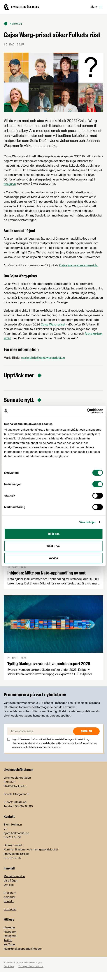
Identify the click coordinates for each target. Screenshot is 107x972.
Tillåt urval (54, 546)
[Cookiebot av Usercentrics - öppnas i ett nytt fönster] (87, 410)
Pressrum (10, 893)
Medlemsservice (14, 876)
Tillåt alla (53, 533)
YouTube (9, 944)
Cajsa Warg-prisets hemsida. (78, 265)
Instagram (10, 936)
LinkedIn (9, 927)
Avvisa (53, 558)
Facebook (10, 932)
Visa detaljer (87, 522)
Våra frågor (10, 880)
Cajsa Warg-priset (53, 324)
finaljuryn (10, 184)
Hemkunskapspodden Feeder (23, 949)
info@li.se (20, 802)
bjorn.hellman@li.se (16, 833)
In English (10, 909)
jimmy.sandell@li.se (16, 854)
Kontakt (9, 901)
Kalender (9, 897)
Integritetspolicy (30, 966)
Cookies (9, 966)
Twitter (8, 940)
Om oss (9, 885)
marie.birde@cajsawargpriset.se (43, 358)
